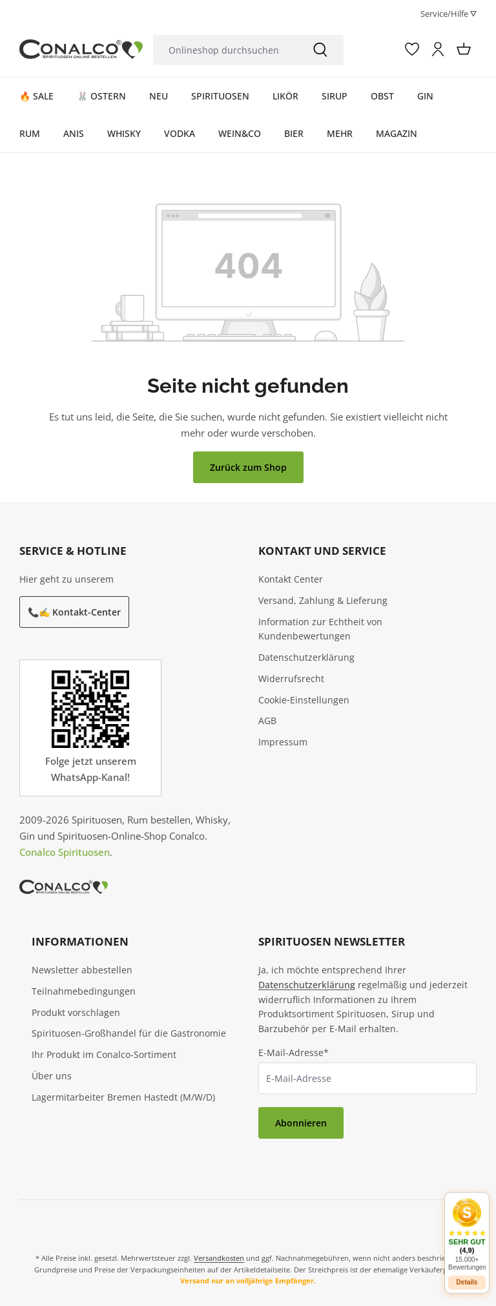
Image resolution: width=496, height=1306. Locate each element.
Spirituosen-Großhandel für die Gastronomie (129, 1033)
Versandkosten (219, 1258)
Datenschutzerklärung (306, 657)
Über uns (52, 1076)
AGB (267, 720)
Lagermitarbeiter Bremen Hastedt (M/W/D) (123, 1097)
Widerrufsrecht (291, 678)
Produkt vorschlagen (76, 1012)
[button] (467, 1228)
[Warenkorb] (464, 49)
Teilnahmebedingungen (84, 991)
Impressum (282, 742)
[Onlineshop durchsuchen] (225, 50)
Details (467, 1276)
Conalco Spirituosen (64, 851)
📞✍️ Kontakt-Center (74, 612)
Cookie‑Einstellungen (303, 700)
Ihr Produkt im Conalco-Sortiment (104, 1054)
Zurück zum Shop (248, 467)
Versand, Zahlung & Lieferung (323, 600)
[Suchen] (320, 50)
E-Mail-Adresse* (293, 1052)
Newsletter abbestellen (82, 970)
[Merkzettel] (412, 49)
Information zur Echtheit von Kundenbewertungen (320, 629)
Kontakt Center (290, 579)
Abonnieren (301, 1123)
